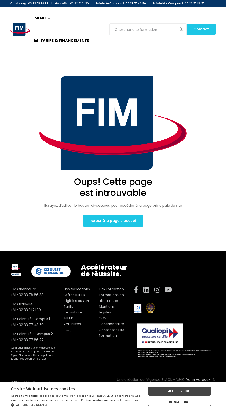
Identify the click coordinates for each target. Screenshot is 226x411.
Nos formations (76, 289)
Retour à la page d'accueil (113, 220)
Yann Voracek (198, 379)
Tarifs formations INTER (73, 312)
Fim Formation (111, 289)
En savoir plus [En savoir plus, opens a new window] (129, 400)
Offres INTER (74, 294)
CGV (103, 318)
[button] (76, 405)
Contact (201, 29)
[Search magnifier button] (181, 29)
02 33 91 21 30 (30, 309)
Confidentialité (111, 324)
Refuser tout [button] (179, 402)
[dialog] (113, 396)
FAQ (67, 329)
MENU (42, 18)
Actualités (72, 324)
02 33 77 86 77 (31, 339)
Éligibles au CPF (76, 300)
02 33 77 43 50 (31, 324)
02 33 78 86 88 (31, 294)
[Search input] (145, 29)
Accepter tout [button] (179, 391)
